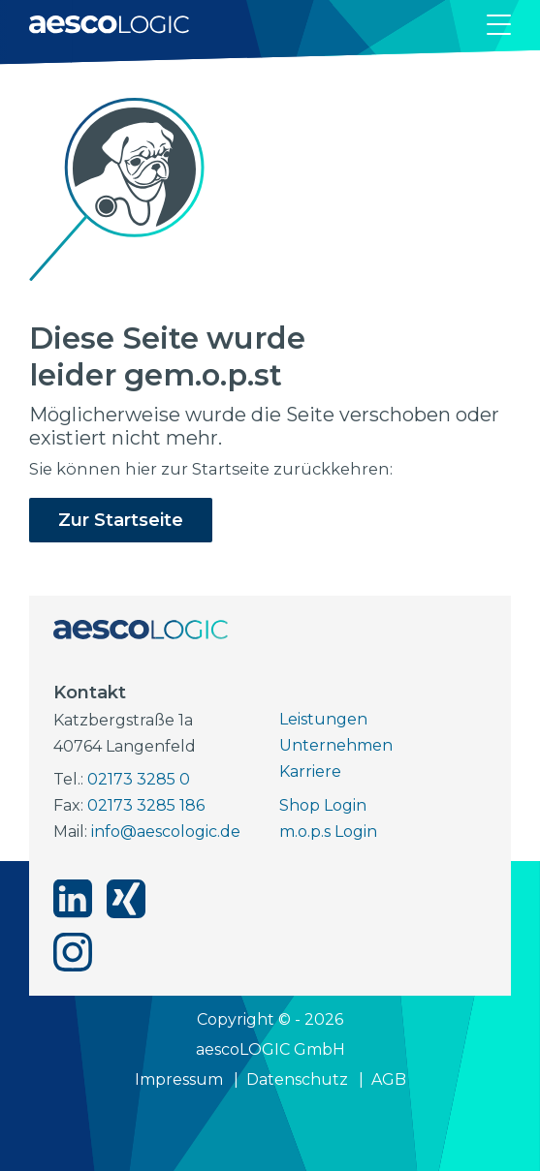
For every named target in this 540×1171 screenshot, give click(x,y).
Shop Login (322, 805)
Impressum (179, 1079)
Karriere (310, 771)
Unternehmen (336, 745)
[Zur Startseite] (109, 24)
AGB (388, 1079)
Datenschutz (297, 1079)
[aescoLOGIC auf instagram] (72, 952)
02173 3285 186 (146, 805)
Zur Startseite (120, 520)
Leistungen (323, 719)
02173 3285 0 (138, 779)
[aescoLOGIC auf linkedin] (72, 898)
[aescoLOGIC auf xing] (126, 898)
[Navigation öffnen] (499, 25)
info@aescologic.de (165, 831)
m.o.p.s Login (328, 831)
